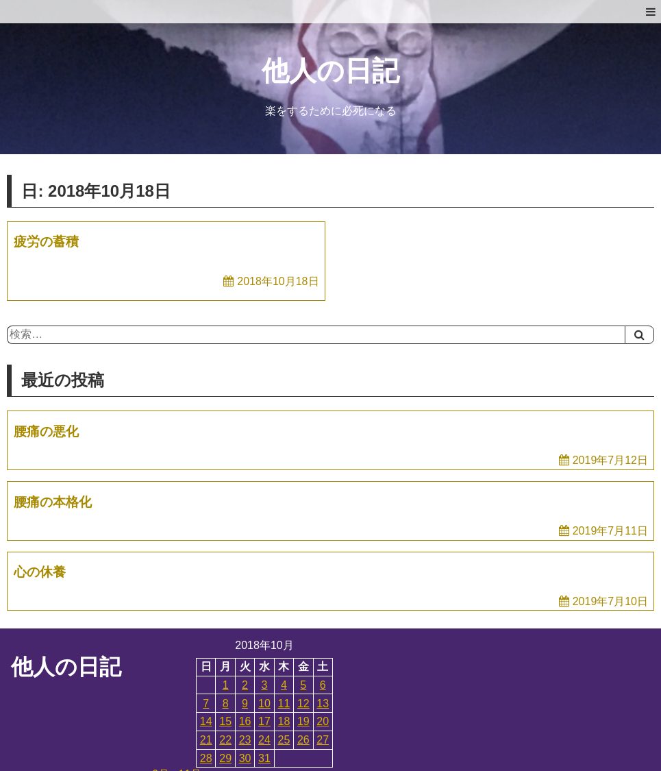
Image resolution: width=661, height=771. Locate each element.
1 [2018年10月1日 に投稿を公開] (226, 685)
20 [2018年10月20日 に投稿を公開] (322, 721)
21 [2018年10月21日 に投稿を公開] (206, 740)
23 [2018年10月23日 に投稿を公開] (245, 740)
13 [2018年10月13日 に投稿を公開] (322, 703)
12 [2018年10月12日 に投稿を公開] (303, 703)
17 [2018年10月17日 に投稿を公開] (264, 721)
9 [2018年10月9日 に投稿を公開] (245, 703)
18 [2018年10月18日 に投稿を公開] (284, 721)
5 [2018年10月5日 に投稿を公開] (303, 685)
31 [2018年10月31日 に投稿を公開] (264, 758)
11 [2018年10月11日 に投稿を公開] (284, 703)
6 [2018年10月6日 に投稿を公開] (323, 685)
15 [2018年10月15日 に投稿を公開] (225, 721)
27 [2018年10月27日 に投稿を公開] (322, 740)
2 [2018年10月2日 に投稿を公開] (245, 685)
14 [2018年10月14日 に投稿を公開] (206, 721)
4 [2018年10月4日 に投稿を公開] (284, 685)
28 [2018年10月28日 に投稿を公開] (206, 758)
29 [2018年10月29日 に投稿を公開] (225, 758)
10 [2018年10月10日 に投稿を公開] (264, 703)
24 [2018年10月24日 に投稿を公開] (264, 740)
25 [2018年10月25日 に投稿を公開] (284, 740)
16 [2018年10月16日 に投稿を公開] (245, 721)
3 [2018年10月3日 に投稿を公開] (265, 685)
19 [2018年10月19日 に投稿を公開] (303, 721)
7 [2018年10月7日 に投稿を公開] (206, 703)
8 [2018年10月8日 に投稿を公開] (226, 703)
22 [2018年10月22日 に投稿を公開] (225, 740)
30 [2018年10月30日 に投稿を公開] (245, 758)
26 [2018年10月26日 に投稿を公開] (303, 740)
